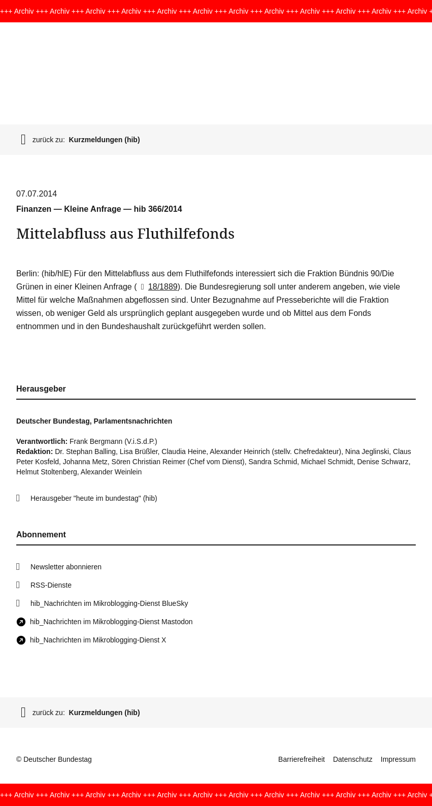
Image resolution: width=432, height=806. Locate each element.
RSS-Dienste (51, 585)
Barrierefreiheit (301, 759)
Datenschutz (353, 759)
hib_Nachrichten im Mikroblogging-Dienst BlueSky (109, 603)
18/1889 (157, 286)
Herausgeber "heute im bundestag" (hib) (93, 498)
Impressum (398, 759)
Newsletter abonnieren (66, 567)
